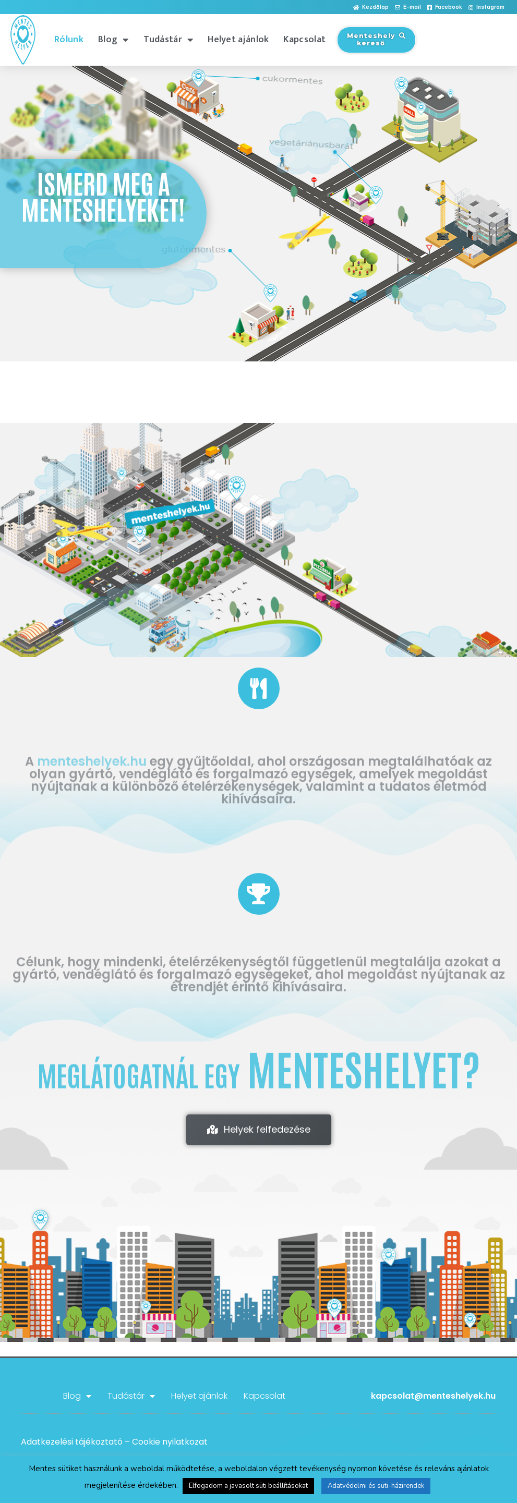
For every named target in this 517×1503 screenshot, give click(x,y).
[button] (371, 7)
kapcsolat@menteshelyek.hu (433, 1396)
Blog (113, 40)
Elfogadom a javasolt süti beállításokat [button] (248, 1485)
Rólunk (68, 39)
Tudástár (168, 40)
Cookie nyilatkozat (170, 1442)
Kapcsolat (304, 39)
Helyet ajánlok (238, 39)
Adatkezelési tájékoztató (72, 1442)
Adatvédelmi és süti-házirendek (376, 1485)
